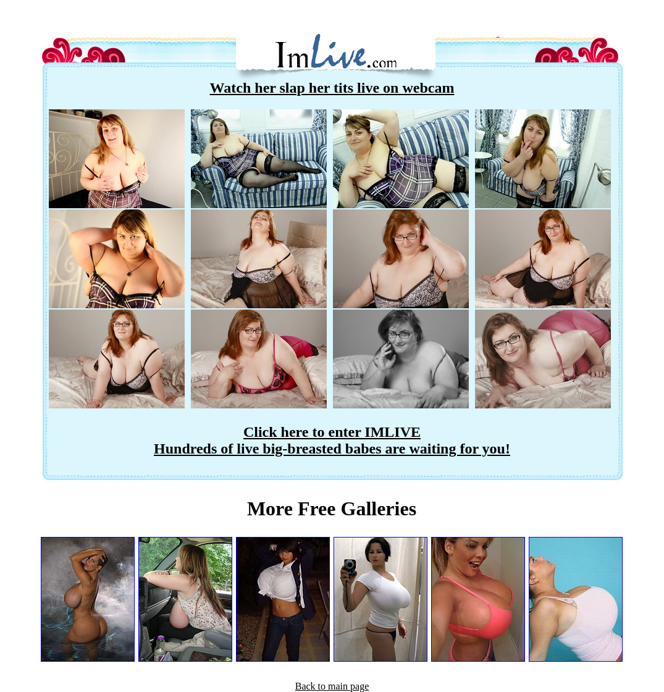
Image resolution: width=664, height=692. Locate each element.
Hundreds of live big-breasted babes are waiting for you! (332, 449)
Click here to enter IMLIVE (332, 432)
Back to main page (332, 686)
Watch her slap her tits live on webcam (332, 88)
